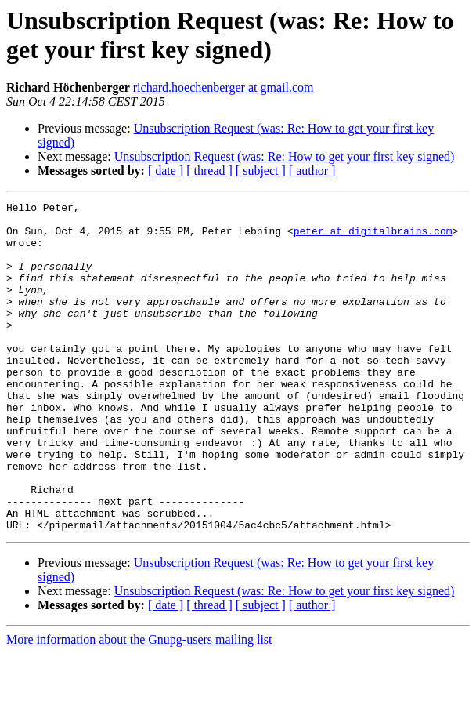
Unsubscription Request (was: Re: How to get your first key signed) (284, 156)
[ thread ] (209, 170)
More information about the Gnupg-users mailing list (139, 705)
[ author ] (312, 170)
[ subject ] (261, 170)
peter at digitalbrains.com (373, 238)
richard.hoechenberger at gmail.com (223, 87)
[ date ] (165, 170)
